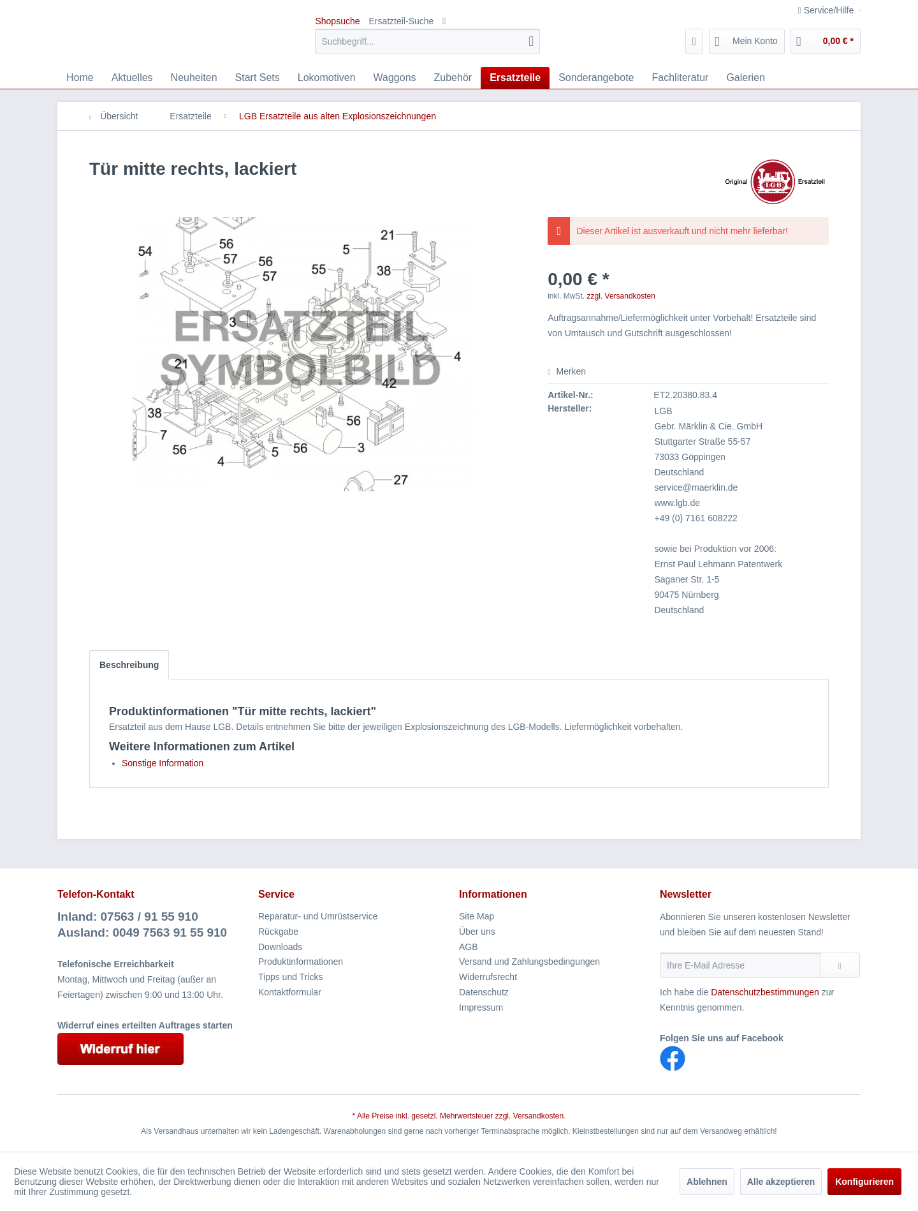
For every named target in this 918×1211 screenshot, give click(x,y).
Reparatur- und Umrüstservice (318, 916)
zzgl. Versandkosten (621, 296)
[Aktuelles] (132, 78)
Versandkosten (538, 1115)
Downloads (280, 947)
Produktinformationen (300, 961)
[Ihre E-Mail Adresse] (740, 965)
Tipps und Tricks (290, 977)
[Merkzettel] (694, 41)
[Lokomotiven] (327, 78)
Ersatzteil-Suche (400, 21)
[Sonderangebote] (596, 78)
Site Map (476, 916)
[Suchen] (531, 41)
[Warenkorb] (825, 41)
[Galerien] (745, 78)
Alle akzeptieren (781, 1182)
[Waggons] (395, 78)
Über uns (477, 931)
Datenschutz (484, 992)
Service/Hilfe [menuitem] (827, 10)
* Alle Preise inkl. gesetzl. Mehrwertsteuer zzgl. (433, 1115)
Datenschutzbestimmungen (765, 992)
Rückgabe (278, 931)
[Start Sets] (257, 78)
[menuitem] (427, 41)
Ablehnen (707, 1182)
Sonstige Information (162, 763)
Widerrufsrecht (488, 977)
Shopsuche (337, 21)
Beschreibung (129, 665)
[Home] (80, 78)
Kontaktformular (289, 992)
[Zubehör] (453, 78)
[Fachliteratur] (680, 78)
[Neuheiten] (194, 78)
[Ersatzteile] (515, 78)
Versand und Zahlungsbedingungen (529, 961)
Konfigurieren (864, 1182)
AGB (468, 947)
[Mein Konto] (747, 41)
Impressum (481, 1007)
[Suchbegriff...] (427, 41)
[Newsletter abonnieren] (840, 965)
